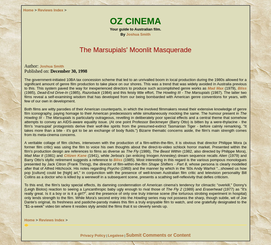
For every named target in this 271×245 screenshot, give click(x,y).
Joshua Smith (138, 34)
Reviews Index (50, 10)
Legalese (116, 235)
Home (28, 10)
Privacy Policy (92, 235)
